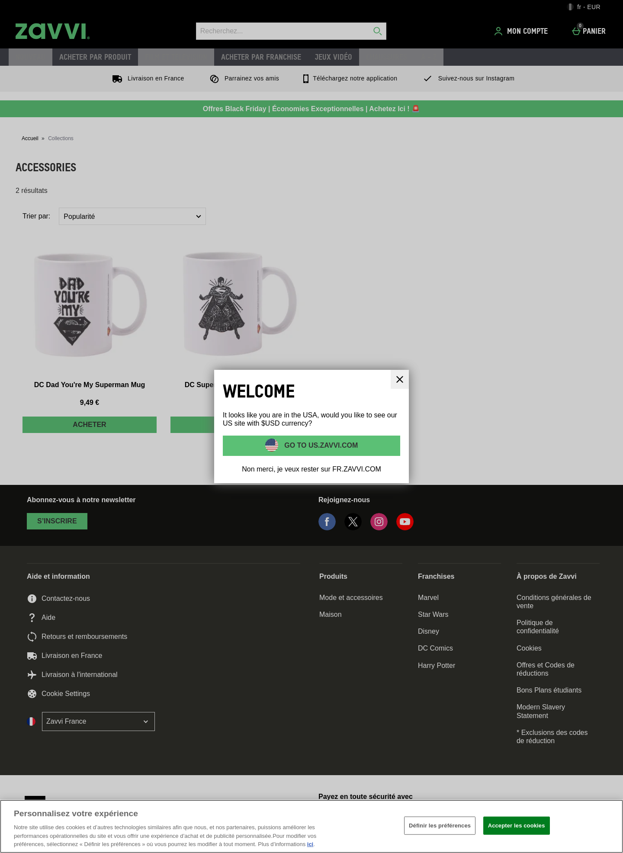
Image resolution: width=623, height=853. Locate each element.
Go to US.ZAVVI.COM (320, 445)
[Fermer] (400, 379)
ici (310, 844)
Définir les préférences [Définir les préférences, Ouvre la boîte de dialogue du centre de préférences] (440, 825)
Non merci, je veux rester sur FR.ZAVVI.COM (311, 469)
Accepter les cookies (516, 825)
